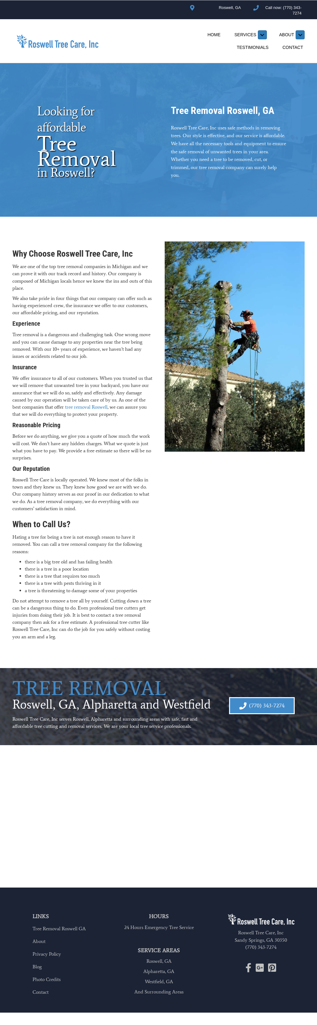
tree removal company (222, 167)
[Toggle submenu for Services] (262, 34)
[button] (262, 705)
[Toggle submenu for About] (300, 34)
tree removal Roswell (86, 407)
